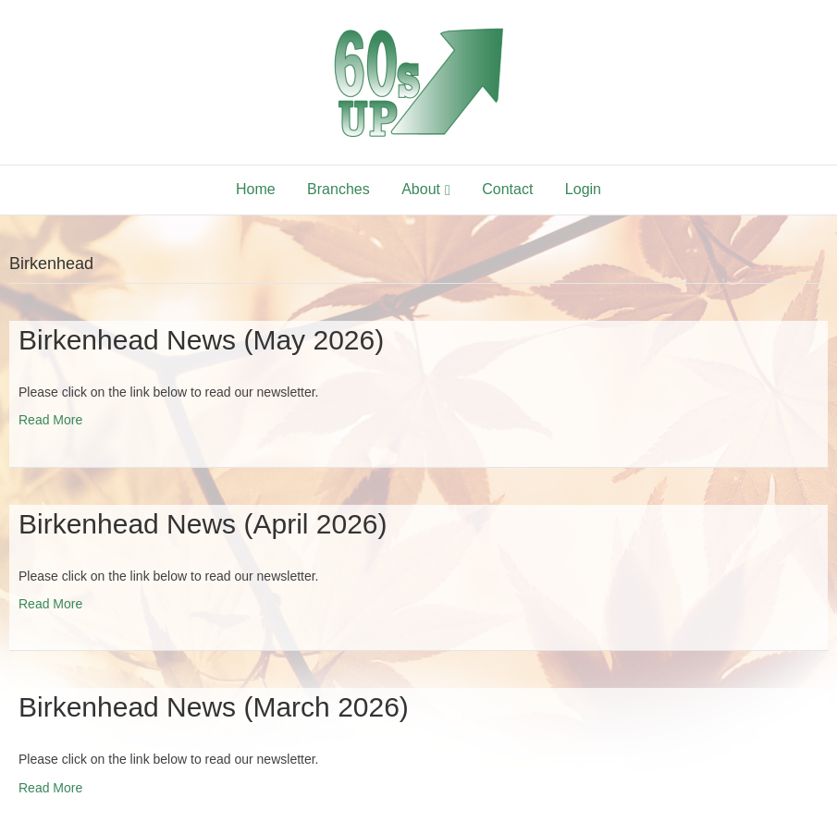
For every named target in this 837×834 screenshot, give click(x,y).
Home (256, 189)
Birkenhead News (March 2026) (213, 707)
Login (583, 189)
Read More (50, 419)
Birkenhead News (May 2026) (201, 340)
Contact (507, 189)
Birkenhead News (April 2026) (203, 524)
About (420, 189)
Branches (338, 189)
